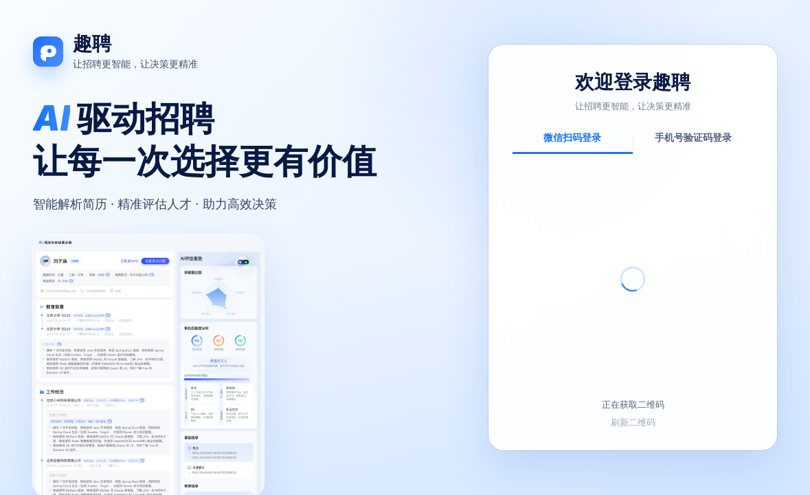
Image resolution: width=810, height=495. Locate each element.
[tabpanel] (633, 299)
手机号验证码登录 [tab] (693, 137)
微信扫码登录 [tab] (572, 137)
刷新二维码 (633, 422)
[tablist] (633, 141)
